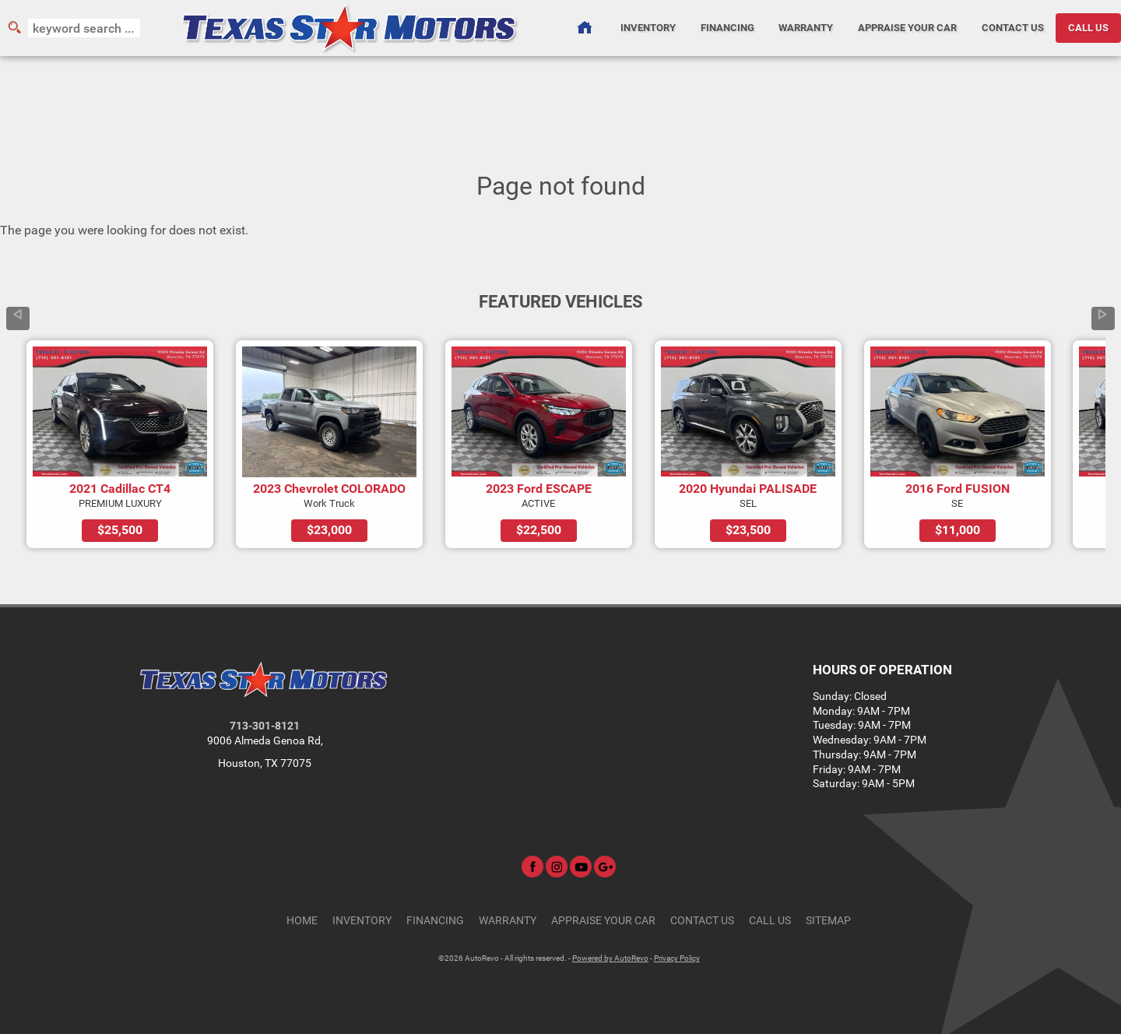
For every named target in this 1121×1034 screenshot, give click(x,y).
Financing (435, 920)
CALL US (1088, 27)
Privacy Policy (677, 958)
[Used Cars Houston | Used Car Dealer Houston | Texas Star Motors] (584, 28)
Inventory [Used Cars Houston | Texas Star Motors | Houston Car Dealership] (648, 27)
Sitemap (828, 920)
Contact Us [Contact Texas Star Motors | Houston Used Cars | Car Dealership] (1013, 27)
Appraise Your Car (907, 27)
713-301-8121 (265, 726)
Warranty (507, 920)
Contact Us (702, 920)
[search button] (14, 28)
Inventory (362, 920)
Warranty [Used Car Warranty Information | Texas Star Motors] (805, 27)
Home (302, 920)
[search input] (84, 28)
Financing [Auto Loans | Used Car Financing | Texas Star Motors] (727, 27)
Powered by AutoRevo (610, 958)
